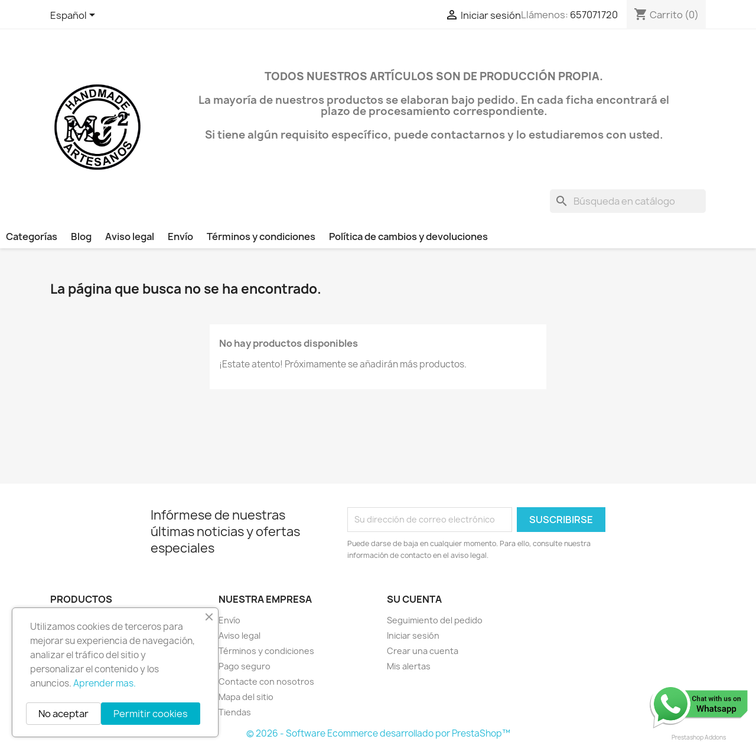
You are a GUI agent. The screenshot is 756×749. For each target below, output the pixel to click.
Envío (180, 236)
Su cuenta (414, 599)
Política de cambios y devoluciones (408, 236)
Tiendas (235, 712)
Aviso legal (129, 236)
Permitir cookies (150, 713)
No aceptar (63, 713)
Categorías (31, 236)
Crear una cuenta (422, 650)
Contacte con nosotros (266, 681)
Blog (81, 236)
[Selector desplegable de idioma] (74, 16)
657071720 (594, 14)
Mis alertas (409, 666)
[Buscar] (628, 201)
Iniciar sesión (413, 635)
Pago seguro (245, 666)
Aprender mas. (104, 683)
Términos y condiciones (261, 236)
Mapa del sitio (246, 696)
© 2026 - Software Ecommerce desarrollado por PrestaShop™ (378, 733)
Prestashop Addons (699, 737)
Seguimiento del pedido (435, 620)
